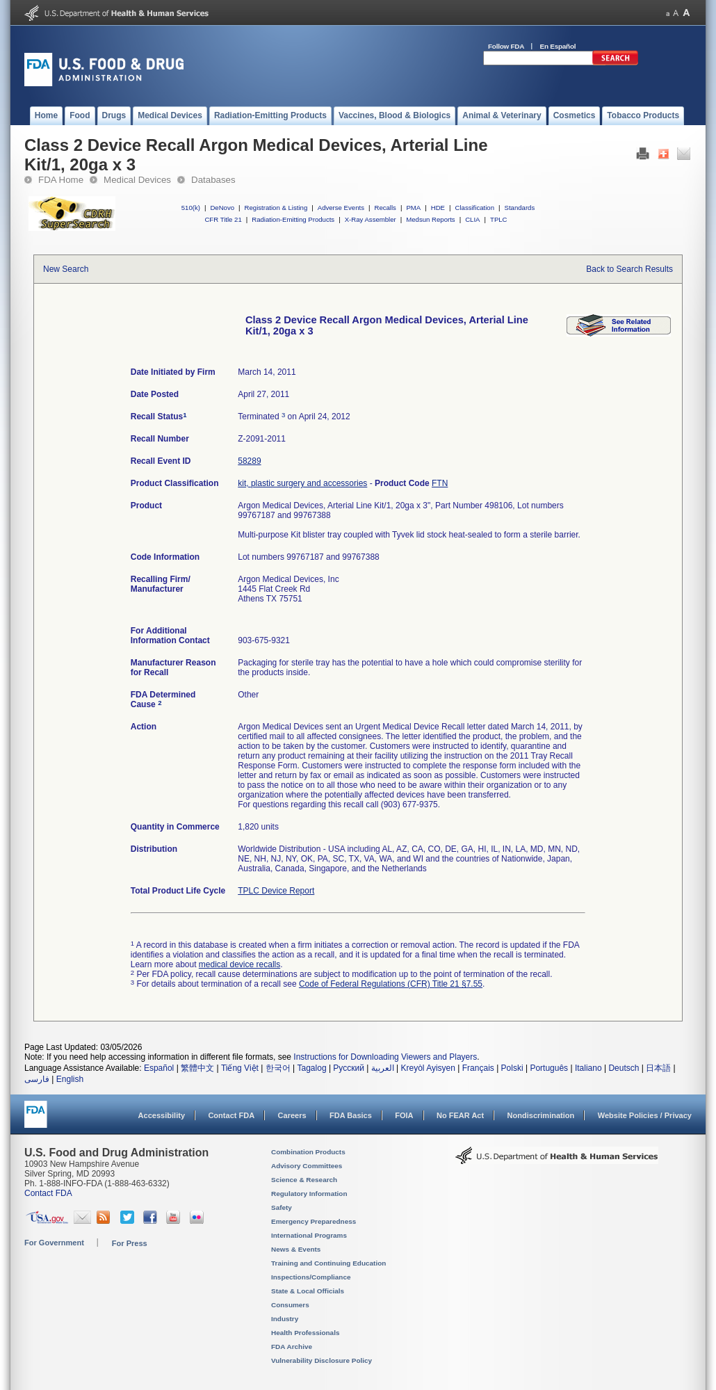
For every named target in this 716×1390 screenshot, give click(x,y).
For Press (129, 1243)
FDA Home (60, 180)
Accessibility (161, 1115)
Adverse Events (341, 207)
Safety (281, 1207)
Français (478, 1068)
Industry (284, 1319)
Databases (213, 180)
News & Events (295, 1249)
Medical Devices (137, 180)
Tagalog (312, 1068)
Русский (348, 1068)
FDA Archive (291, 1346)
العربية (382, 1068)
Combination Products (308, 1152)
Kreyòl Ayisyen (427, 1068)
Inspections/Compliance (311, 1277)
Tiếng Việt (240, 1068)
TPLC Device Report (276, 891)
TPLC (498, 219)
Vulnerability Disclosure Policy (321, 1360)
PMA (413, 207)
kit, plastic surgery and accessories (302, 483)
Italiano (588, 1068)
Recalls (385, 207)
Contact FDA (231, 1115)
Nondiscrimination (541, 1115)
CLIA (472, 219)
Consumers (290, 1305)
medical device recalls (239, 964)
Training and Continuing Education (328, 1263)
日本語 (658, 1068)
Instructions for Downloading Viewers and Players (385, 1057)
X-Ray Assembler (370, 219)
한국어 (278, 1068)
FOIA (404, 1115)
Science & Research (304, 1179)
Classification (474, 207)
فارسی (36, 1079)
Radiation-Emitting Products (293, 219)
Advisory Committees (306, 1166)
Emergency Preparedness (313, 1221)
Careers (292, 1115)
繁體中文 (197, 1068)
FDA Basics (350, 1115)
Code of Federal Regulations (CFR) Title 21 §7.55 (390, 984)
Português (549, 1068)
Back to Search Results (629, 269)
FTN (440, 483)
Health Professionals (305, 1332)
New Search (65, 269)
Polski (512, 1068)
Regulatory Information (309, 1193)
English (69, 1079)
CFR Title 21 (222, 219)
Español (159, 1068)
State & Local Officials (307, 1291)
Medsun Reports (430, 219)
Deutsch (623, 1068)
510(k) (190, 207)
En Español (558, 46)
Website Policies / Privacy (645, 1115)
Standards (520, 207)
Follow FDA (506, 46)
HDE (438, 207)
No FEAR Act (460, 1115)
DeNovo (222, 207)
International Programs (309, 1235)
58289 (249, 461)
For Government (54, 1242)
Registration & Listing (276, 207)
